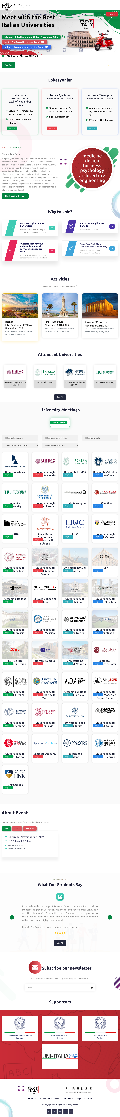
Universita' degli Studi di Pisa (75, 724)
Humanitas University (15, 505)
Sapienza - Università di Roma (105, 662)
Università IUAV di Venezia (75, 569)
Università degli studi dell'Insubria (105, 600)
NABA (15, 534)
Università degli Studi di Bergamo (15, 724)
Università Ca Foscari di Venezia (75, 662)
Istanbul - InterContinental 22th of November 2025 (20, 100)
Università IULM (45, 660)
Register (12, 128)
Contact (82, 14)
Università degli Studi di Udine (105, 724)
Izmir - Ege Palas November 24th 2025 (60, 97)
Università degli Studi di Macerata (45, 474)
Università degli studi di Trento (75, 631)
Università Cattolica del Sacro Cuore (105, 474)
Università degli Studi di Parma (45, 505)
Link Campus (15, 784)
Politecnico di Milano (75, 755)
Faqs (72, 14)
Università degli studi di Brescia (15, 631)
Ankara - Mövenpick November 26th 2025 (100, 97)
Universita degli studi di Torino (15, 755)
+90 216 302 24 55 (15, 845)
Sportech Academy (45, 753)
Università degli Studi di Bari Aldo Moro (44, 695)
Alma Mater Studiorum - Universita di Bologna (45, 539)
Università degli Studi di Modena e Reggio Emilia (105, 695)
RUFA (105, 567)
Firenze (75, 1105)
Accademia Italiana (15, 598)
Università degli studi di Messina (45, 631)
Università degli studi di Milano (105, 631)
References (62, 14)
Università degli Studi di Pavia (45, 724)
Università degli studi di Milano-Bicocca (45, 571)
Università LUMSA (75, 472)
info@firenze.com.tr (16, 848)
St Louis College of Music (45, 600)
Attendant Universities (43, 14)
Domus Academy (15, 472)
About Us (26, 14)
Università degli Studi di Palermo (105, 755)
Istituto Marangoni (75, 503)
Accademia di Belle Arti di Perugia (75, 693)
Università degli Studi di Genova (105, 536)
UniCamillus (105, 503)
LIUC (75, 534)
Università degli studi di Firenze (15, 693)
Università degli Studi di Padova (15, 569)
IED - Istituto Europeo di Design (15, 662)
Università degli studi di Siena (75, 600)
